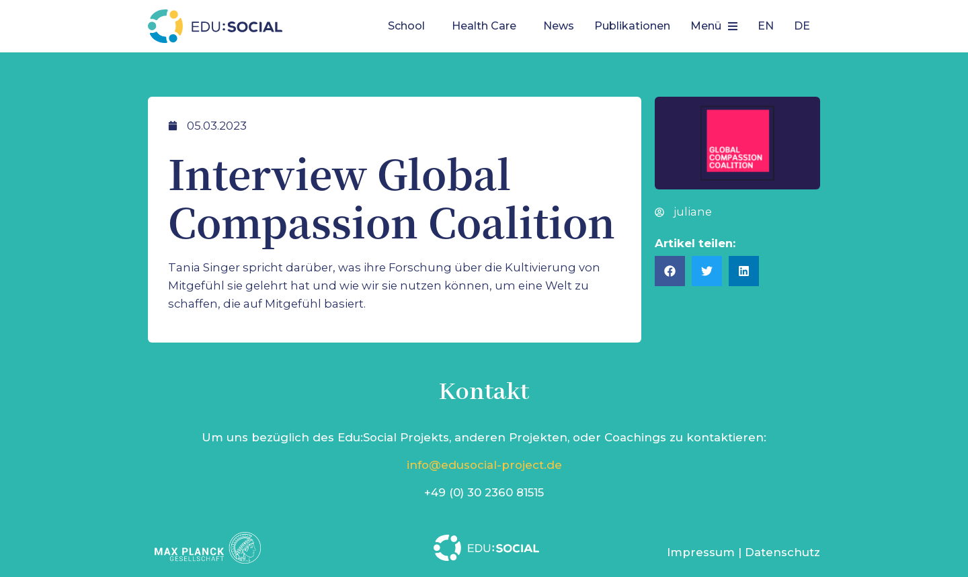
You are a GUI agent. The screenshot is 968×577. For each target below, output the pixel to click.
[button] (410, 26)
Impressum (701, 552)
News (558, 25)
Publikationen (632, 25)
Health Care (484, 25)
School (406, 25)
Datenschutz (782, 552)
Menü (713, 25)
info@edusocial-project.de (484, 465)
